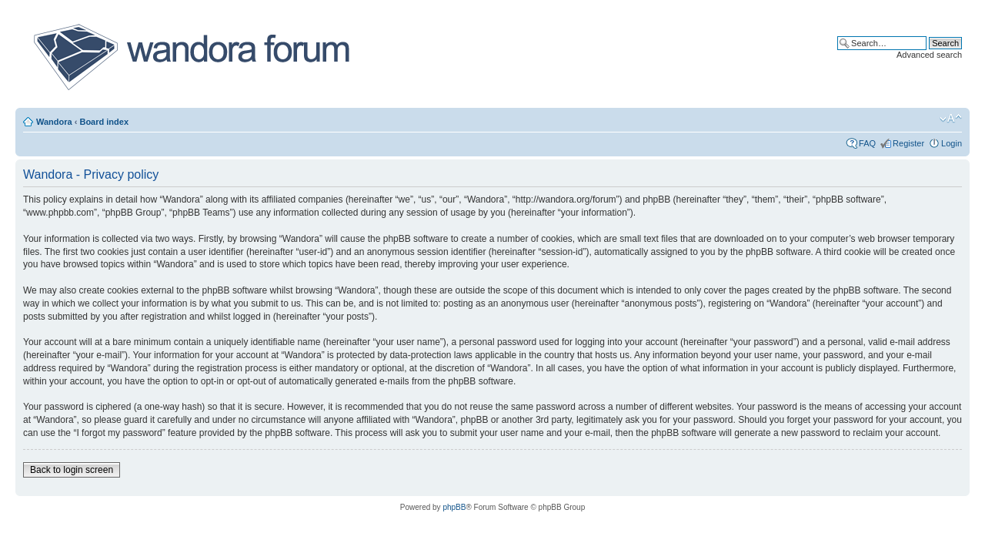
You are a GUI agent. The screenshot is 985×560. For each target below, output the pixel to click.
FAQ (867, 143)
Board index (104, 121)
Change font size (951, 119)
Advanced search (929, 54)
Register (908, 143)
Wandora (54, 121)
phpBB (454, 507)
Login (951, 143)
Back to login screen (71, 469)
